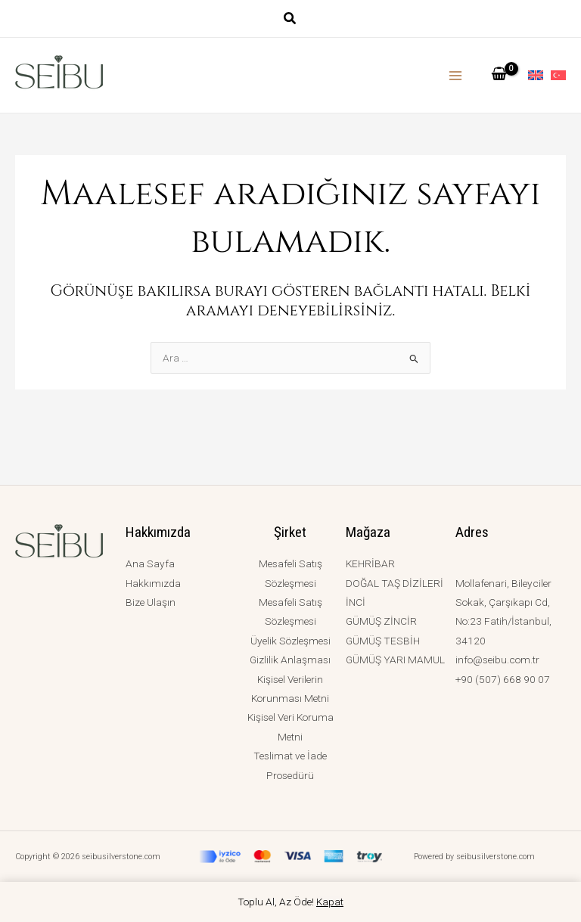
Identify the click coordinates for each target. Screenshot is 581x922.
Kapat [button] (329, 902)
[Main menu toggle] (456, 75)
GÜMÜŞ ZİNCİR (381, 621)
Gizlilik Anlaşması (290, 659)
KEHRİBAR (370, 563)
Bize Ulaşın (151, 602)
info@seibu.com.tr (497, 659)
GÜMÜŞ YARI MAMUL (395, 659)
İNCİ (355, 602)
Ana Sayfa (150, 563)
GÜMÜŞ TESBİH (383, 641)
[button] (290, 20)
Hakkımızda (153, 583)
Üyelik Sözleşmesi (290, 641)
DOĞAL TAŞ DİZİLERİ (394, 583)
